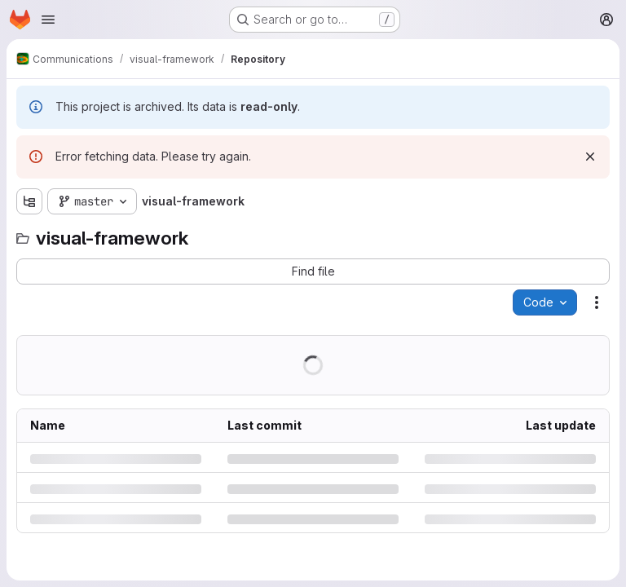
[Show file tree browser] (29, 201)
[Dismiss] (590, 156)
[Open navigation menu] (48, 20)
